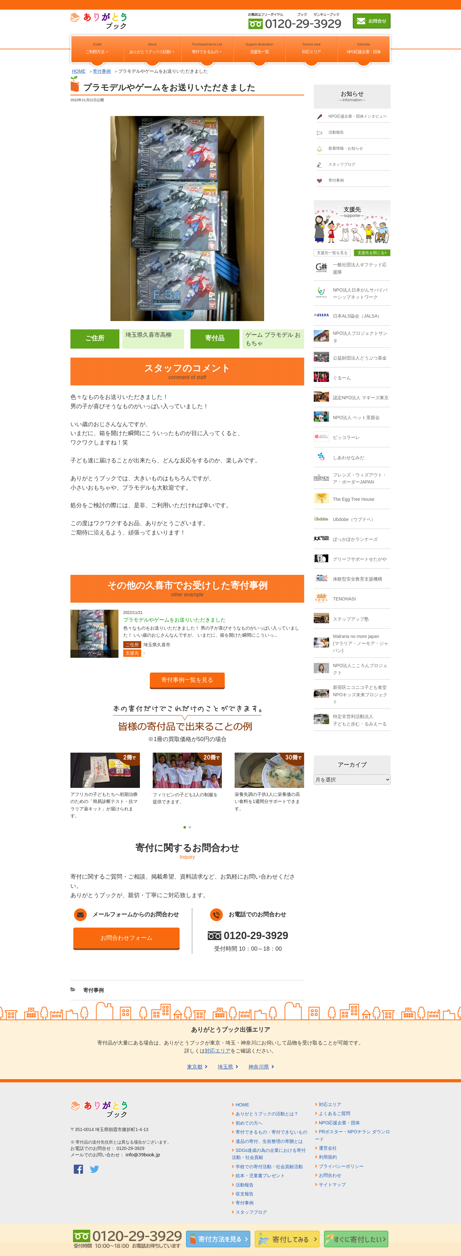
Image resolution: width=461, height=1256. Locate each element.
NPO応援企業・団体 (364, 52)
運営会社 (328, 1148)
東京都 (194, 1067)
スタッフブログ (341, 164)
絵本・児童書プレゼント (260, 1175)
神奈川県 (258, 1067)
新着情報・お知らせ (345, 148)
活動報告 (336, 132)
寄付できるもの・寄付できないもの (271, 1132)
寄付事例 (102, 71)
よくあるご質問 (334, 1113)
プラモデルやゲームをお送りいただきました (174, 620)
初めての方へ (249, 1123)
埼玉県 (225, 1067)
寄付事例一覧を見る (187, 680)
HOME (78, 71)
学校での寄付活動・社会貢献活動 (269, 1166)
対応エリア (311, 52)
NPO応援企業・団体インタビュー (357, 116)
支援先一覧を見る (332, 253)
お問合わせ (330, 1175)
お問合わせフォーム (126, 938)
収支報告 (245, 1193)
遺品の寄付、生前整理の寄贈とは (269, 1141)
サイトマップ (332, 1184)
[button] (184, 827)
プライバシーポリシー (341, 1166)
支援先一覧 (259, 52)
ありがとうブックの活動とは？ (267, 1113)
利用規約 (328, 1157)
